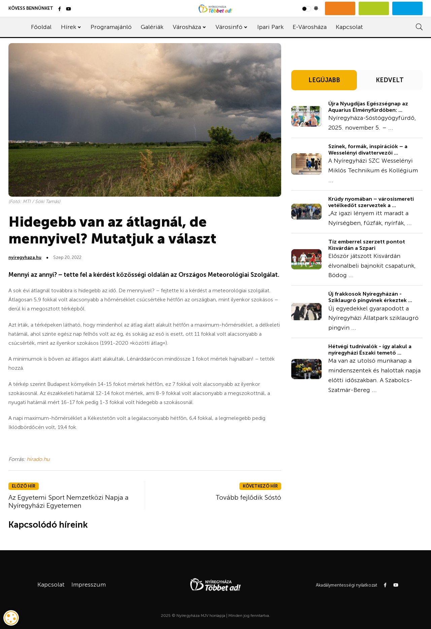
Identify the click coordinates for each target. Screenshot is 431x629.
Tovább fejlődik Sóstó (248, 497)
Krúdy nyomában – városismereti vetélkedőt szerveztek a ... (371, 202)
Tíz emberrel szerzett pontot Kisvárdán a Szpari (366, 244)
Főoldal (41, 27)
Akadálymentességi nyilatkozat (346, 585)
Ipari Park (270, 27)
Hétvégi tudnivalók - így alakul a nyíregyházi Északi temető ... (369, 349)
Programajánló (111, 27)
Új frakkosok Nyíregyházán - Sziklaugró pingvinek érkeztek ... (370, 297)
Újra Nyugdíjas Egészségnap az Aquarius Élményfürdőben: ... (368, 106)
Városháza (187, 27)
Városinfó (229, 27)
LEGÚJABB (324, 80)
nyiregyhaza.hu (24, 257)
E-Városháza (310, 27)
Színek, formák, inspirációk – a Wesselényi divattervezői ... (367, 149)
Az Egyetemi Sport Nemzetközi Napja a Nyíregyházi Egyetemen (68, 501)
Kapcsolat (349, 27)
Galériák (152, 27)
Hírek (68, 27)
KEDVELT (390, 80)
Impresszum (88, 584)
